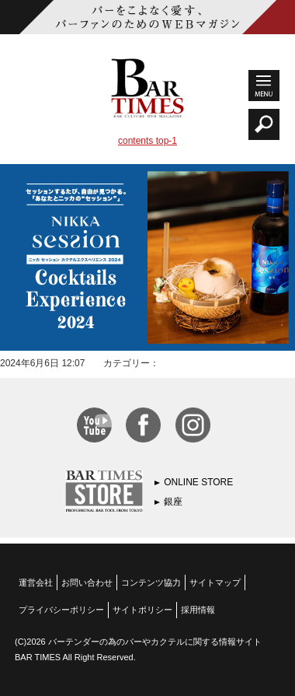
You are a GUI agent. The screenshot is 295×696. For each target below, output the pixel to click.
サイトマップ (215, 582)
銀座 (173, 501)
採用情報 (198, 609)
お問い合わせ (87, 582)
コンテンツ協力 (151, 582)
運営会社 (36, 582)
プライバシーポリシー (61, 609)
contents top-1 (147, 140)
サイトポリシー (142, 609)
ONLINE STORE (198, 482)
